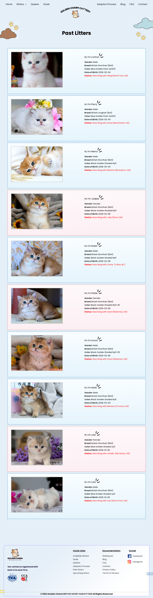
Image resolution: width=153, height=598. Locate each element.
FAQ (132, 4)
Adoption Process (106, 4)
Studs (46, 4)
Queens (35, 4)
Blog (123, 4)
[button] (25, 4)
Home (9, 4)
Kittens (21, 4)
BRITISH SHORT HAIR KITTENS (77, 594)
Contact (142, 4)
